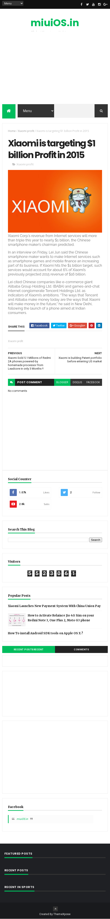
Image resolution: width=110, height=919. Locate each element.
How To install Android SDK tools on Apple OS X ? (45, 633)
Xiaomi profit (26, 131)
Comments (81, 649)
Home (12, 131)
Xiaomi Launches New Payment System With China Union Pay (54, 606)
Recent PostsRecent (29, 649)
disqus (77, 382)
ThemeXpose (61, 914)
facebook (93, 382)
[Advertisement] (55, 69)
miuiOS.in (54, 22)
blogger (62, 382)
